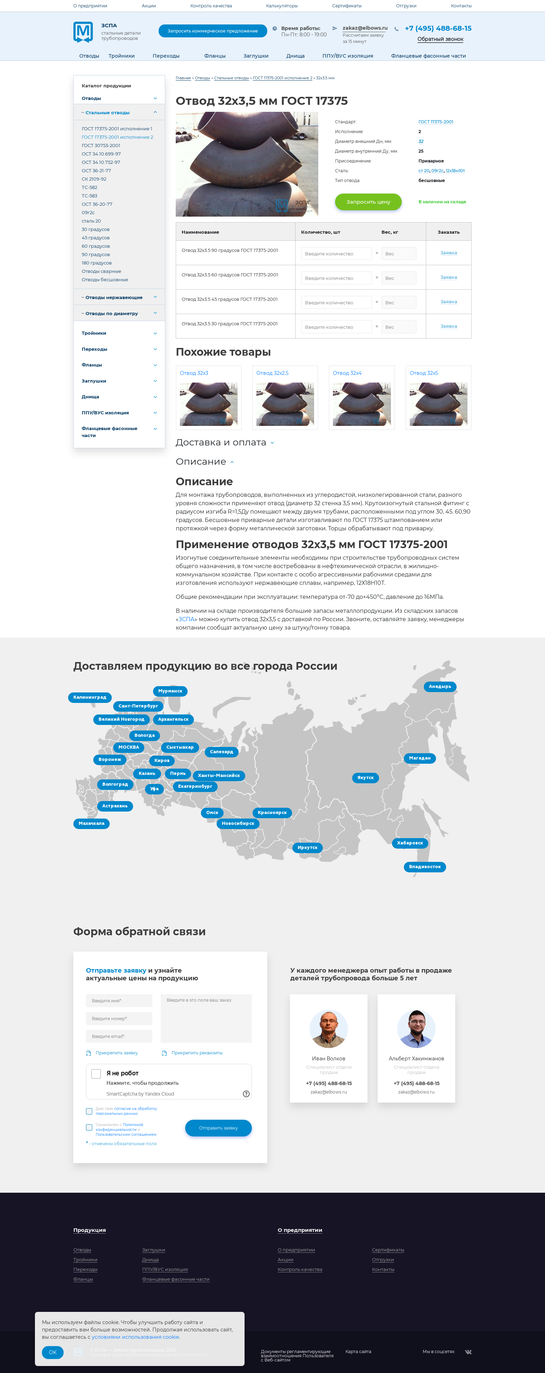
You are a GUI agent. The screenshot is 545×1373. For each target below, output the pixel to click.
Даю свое (126, 1111)
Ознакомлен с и (126, 1130)
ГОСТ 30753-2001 (101, 145)
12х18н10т (455, 170)
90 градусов (96, 254)
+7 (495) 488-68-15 (438, 28)
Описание (201, 461)
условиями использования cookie (135, 1337)
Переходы (94, 349)
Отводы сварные (101, 271)
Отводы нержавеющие (114, 297)
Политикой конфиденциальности (119, 1127)
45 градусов (96, 237)
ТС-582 (89, 187)
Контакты (461, 5)
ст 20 (424, 170)
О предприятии (90, 5)
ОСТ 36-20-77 (97, 204)
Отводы (91, 98)
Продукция (89, 1230)
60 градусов (96, 246)
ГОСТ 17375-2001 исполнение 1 (117, 128)
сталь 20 (91, 221)
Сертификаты (347, 5)
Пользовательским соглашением (126, 1134)
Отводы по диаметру (112, 313)
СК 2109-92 (94, 179)
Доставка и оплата (221, 442)
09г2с (88, 212)
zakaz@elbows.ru (364, 28)
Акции (149, 5)
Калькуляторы (282, 5)
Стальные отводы (108, 112)
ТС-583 (89, 195)
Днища (90, 396)
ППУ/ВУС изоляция (105, 412)
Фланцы (92, 365)
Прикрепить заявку (117, 1052)
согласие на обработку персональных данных (126, 1111)
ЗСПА (124, 31)
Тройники (94, 333)
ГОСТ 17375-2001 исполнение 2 (117, 137)
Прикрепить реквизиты (197, 1052)
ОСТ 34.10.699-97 (101, 154)
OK (53, 1352)
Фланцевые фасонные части (109, 432)
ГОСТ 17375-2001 (436, 121)
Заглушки (94, 381)
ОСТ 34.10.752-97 (101, 162)
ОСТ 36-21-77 (96, 170)
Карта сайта (358, 1352)
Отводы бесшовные (105, 279)
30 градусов (96, 229)
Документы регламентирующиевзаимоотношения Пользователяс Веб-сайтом (297, 1352)
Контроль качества (211, 5)
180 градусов (97, 263)
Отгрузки (406, 5)
